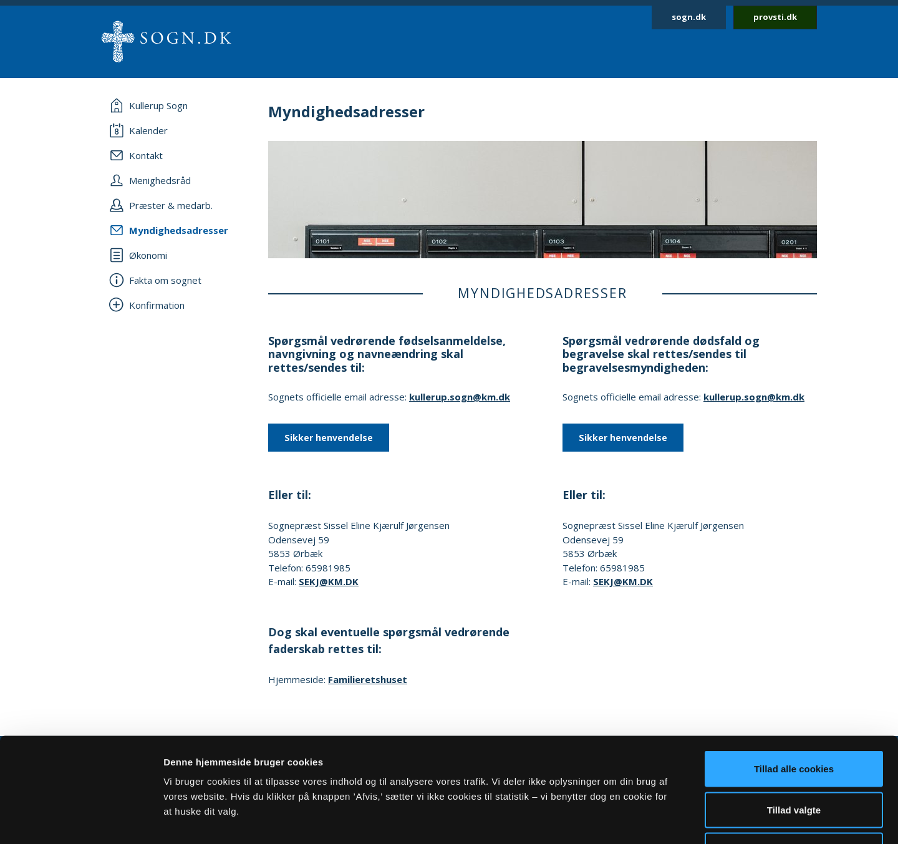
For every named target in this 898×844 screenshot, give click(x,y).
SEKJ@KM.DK (329, 581)
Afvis (794, 762)
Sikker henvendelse (328, 438)
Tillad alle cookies (794, 680)
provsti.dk (775, 16)
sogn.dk (689, 16)
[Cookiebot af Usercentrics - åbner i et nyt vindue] (80, 819)
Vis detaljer (648, 819)
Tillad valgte (794, 721)
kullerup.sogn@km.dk (459, 396)
